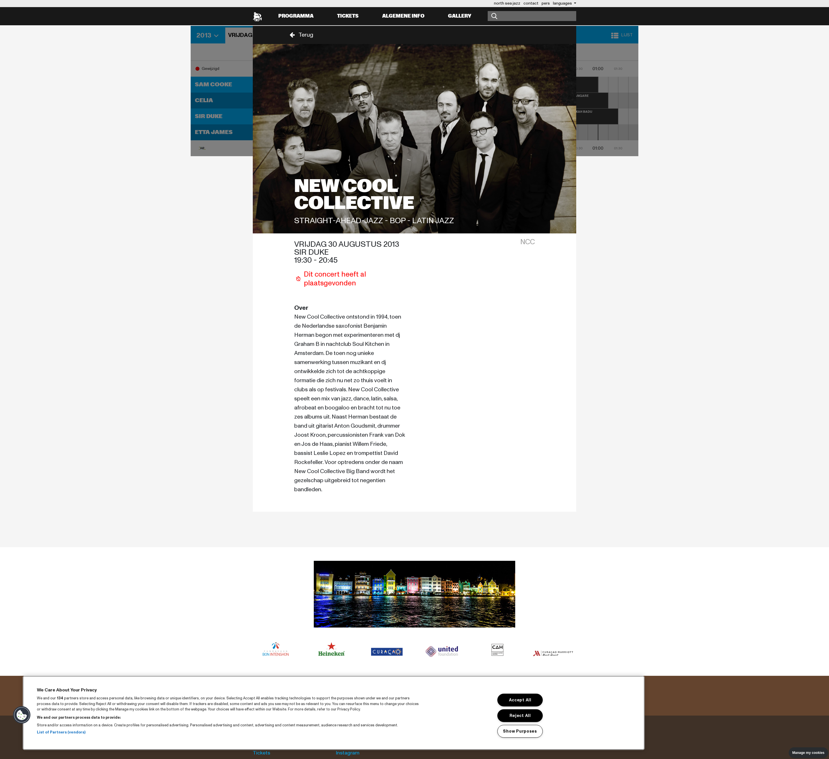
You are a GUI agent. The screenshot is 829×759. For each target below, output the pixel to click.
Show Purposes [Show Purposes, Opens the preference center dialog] (520, 731)
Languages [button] (563, 3)
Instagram (347, 752)
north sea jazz (507, 3)
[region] (334, 713)
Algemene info (403, 16)
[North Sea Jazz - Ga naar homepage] (257, 16)
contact (530, 3)
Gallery (459, 16)
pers (546, 3)
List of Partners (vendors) (61, 732)
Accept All (520, 700)
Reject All (520, 715)
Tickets (348, 16)
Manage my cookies (808, 753)
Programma (295, 16)
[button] (299, 35)
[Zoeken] (532, 16)
